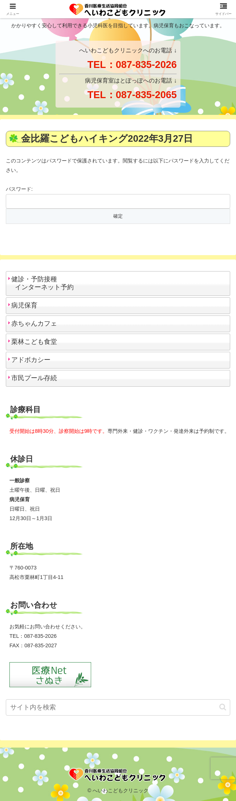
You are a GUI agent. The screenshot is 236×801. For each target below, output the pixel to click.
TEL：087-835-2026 (132, 64)
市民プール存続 (34, 378)
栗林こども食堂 (34, 341)
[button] (222, 707)
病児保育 (24, 305)
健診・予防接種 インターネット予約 (41, 283)
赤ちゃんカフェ (34, 323)
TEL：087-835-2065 (132, 94)
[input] (118, 707)
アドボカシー (30, 359)
